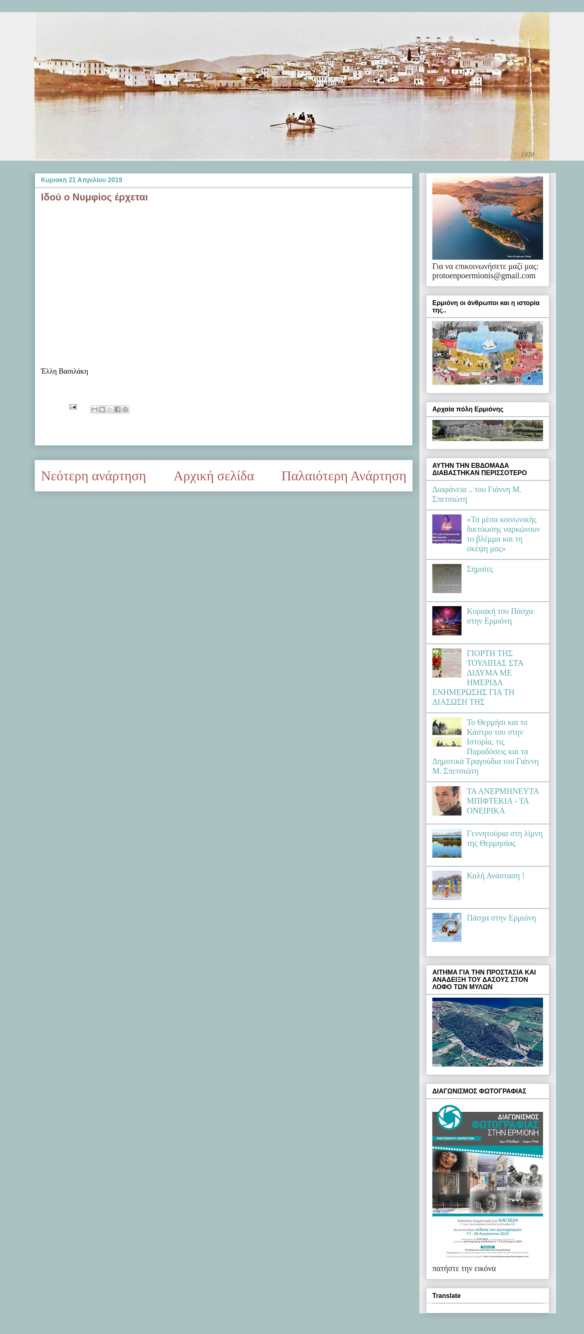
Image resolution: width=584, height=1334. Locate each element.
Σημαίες (480, 568)
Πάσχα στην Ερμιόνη (501, 917)
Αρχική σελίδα (214, 475)
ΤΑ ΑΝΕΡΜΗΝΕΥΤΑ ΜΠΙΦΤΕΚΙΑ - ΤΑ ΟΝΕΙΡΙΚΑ (503, 801)
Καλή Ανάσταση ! (496, 875)
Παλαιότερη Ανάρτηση (343, 475)
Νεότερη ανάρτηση (93, 475)
